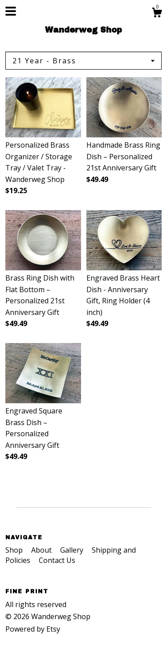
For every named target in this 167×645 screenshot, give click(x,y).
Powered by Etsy (32, 629)
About (42, 550)
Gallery (72, 550)
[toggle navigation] (10, 11)
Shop (14, 550)
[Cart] (157, 14)
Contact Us (57, 560)
